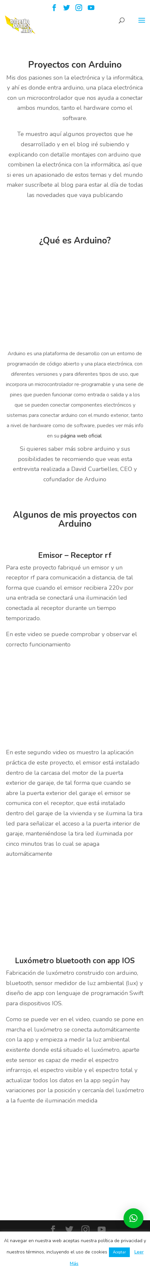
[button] (133, 1218)
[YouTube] (91, 9)
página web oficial (82, 435)
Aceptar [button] (119, 1252)
